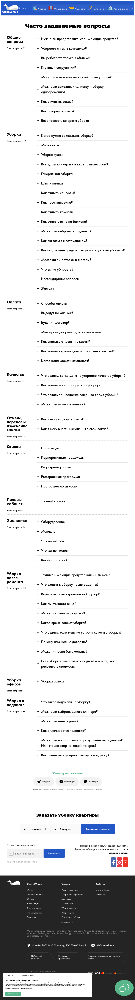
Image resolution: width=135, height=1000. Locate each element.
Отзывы (30, 899)
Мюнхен (77, 933)
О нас (30, 889)
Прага (58, 930)
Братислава (32, 935)
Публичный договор (36, 957)
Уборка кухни (67, 912)
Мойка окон (67, 903)
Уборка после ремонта (72, 894)
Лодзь (113, 930)
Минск (95, 933)
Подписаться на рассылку (21, 845)
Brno (64, 930)
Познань (121, 930)
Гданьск (105, 930)
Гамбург (68, 933)
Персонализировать (26, 988)
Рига (115, 933)
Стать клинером (103, 889)
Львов (109, 933)
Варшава (78, 930)
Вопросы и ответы (35, 894)
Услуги (65, 884)
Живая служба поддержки (67, 773)
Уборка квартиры (69, 889)
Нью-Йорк (44, 935)
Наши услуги (33, 903)
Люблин (41, 933)
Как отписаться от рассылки (22, 861)
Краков (87, 930)
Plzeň (70, 930)
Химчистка (66, 899)
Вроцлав (96, 930)
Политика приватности (12, 988)
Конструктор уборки (70, 917)
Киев (102, 933)
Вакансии (31, 917)
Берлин (60, 933)
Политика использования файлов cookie (104, 957)
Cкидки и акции (34, 908)
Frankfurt (87, 933)
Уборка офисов (68, 908)
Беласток (50, 933)
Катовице (31, 933)
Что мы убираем (34, 912)
